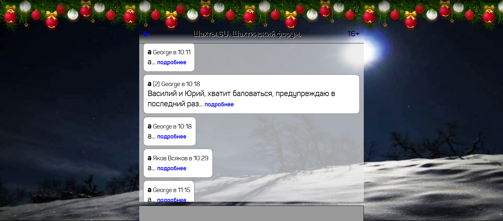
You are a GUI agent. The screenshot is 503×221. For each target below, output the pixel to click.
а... (167, 61)
